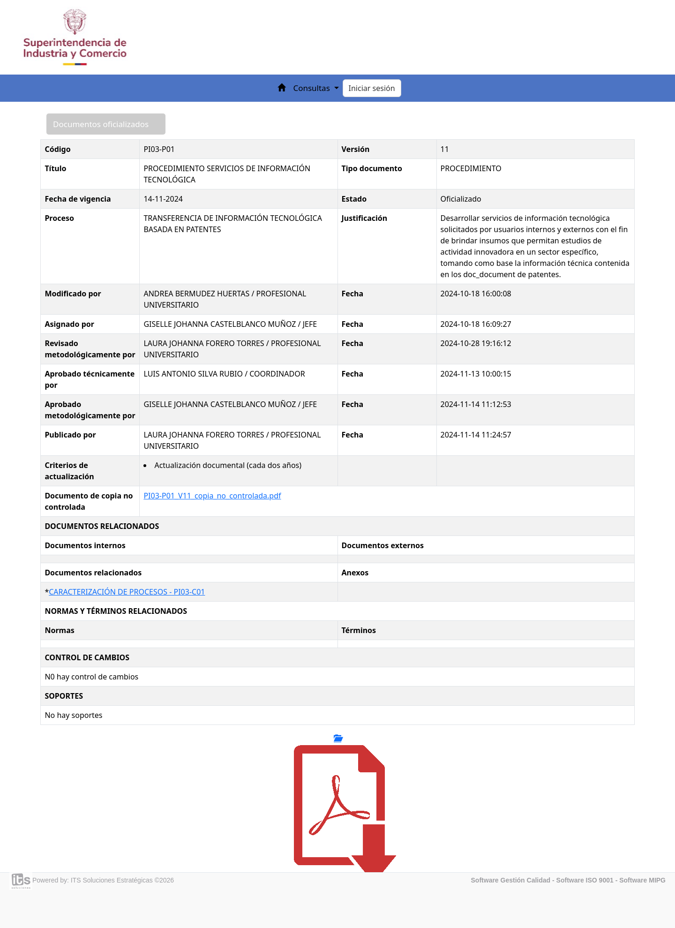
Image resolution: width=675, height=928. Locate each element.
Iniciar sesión (372, 88)
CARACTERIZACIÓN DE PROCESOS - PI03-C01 (127, 592)
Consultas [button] (312, 88)
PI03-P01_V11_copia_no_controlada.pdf (212, 495)
